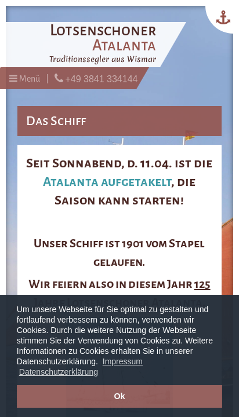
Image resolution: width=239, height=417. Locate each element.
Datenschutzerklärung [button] (58, 371)
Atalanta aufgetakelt (107, 182)
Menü (24, 78)
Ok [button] (119, 396)
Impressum (123, 361)
